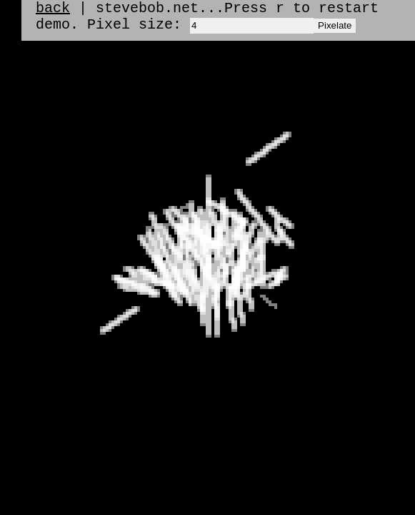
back (53, 9)
